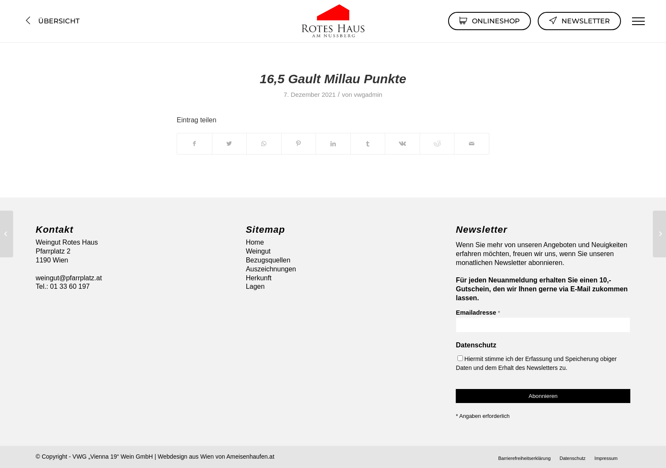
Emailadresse (478, 312)
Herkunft (258, 278)
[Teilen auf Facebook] (194, 143)
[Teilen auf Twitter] (229, 143)
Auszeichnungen (271, 269)
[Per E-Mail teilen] (471, 143)
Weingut (258, 251)
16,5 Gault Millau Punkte (333, 79)
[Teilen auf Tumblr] (368, 143)
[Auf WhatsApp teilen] (264, 143)
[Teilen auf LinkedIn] (333, 143)
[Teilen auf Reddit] (437, 143)
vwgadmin (368, 94)
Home (255, 242)
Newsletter (579, 20)
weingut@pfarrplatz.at (69, 278)
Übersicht (51, 21)
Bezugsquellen (268, 260)
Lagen (255, 286)
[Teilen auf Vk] (402, 143)
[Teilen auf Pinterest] (299, 143)
